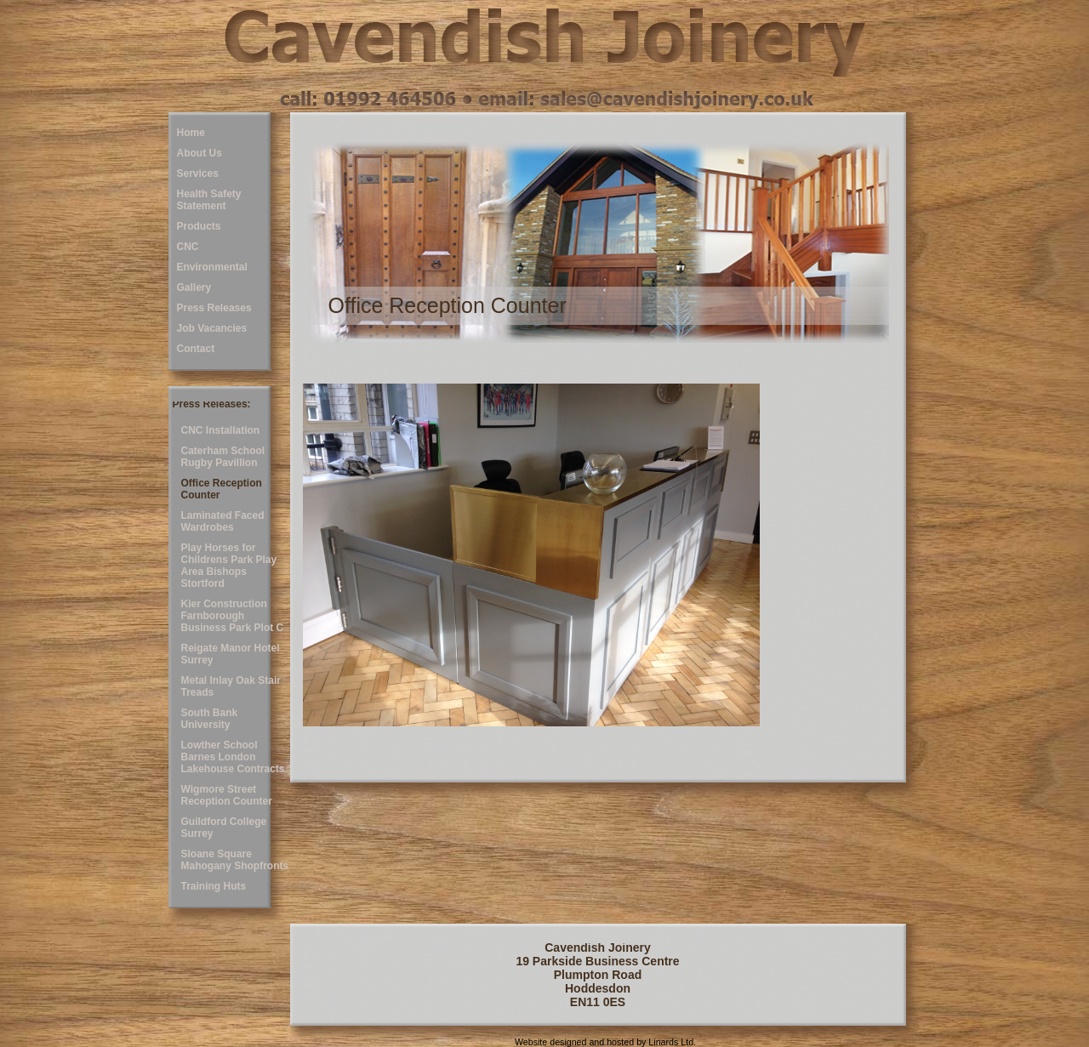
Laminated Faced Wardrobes (223, 521)
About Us (199, 153)
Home (191, 133)
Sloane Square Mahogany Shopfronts (235, 860)
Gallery (194, 287)
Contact (196, 349)
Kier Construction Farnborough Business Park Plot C (232, 616)
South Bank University (209, 719)
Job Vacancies (212, 328)
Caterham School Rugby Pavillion (223, 457)
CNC (188, 247)
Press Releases (214, 308)
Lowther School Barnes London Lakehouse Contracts (233, 757)
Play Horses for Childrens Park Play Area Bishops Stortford (229, 565)
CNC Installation (220, 430)
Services (198, 173)
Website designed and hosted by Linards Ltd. (605, 1042)
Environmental (212, 267)
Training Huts (214, 886)
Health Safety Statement (209, 200)
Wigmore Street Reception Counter (226, 795)
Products (199, 226)
